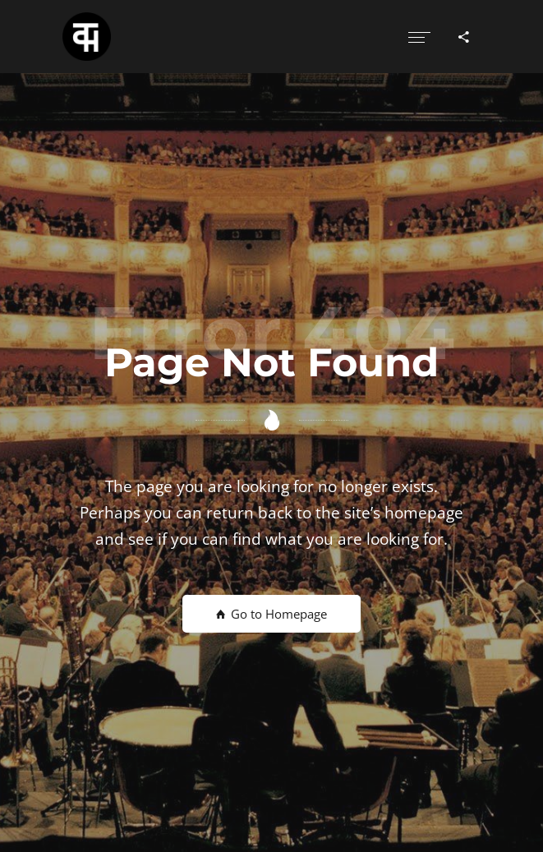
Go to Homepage (271, 614)
